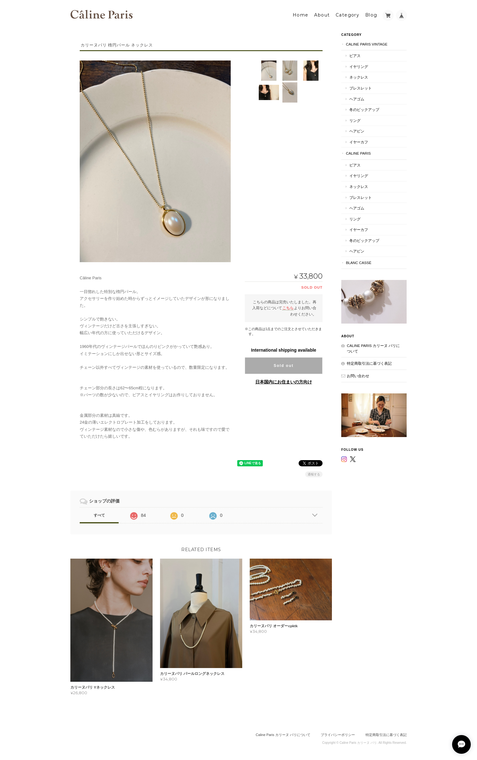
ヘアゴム (356, 98)
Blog (371, 14)
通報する (314, 473)
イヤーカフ (358, 141)
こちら (288, 307)
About (322, 14)
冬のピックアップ (364, 109)
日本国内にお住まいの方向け (283, 381)
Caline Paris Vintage (366, 43)
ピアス (355, 55)
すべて (99, 514)
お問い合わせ (358, 375)
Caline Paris (358, 153)
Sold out (284, 365)
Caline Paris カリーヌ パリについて (373, 348)
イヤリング (358, 66)
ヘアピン (356, 131)
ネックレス (358, 77)
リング (355, 120)
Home (301, 14)
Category (347, 14)
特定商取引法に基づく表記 (369, 363)
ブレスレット (360, 88)
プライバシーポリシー (338, 734)
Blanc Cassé (358, 262)
